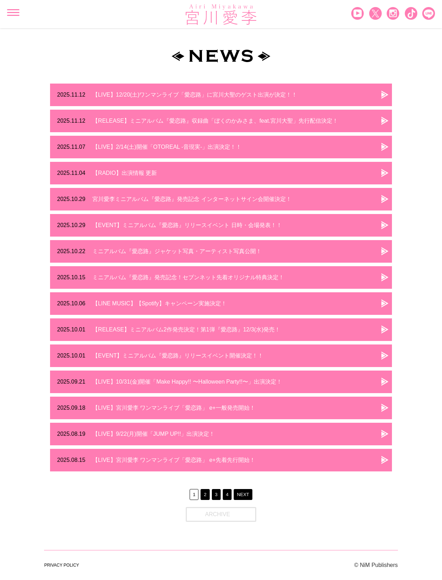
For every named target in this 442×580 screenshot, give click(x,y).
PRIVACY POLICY (61, 565)
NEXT (243, 494)
